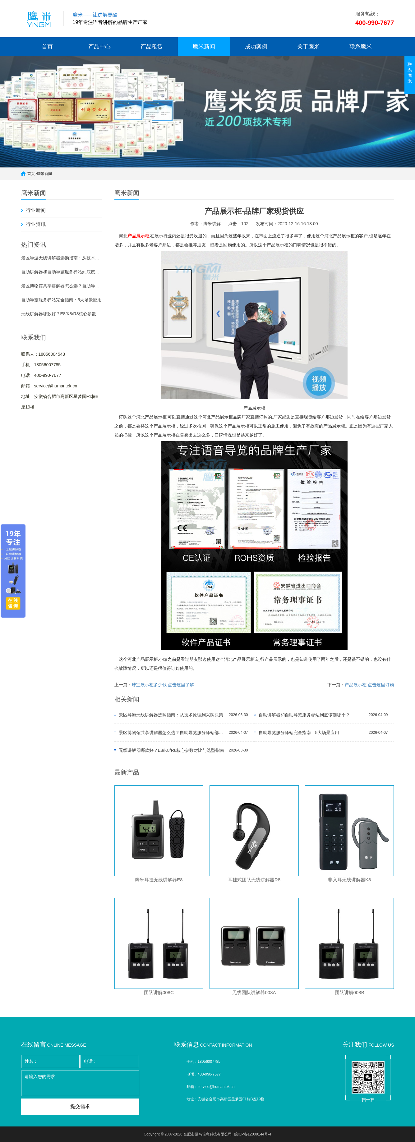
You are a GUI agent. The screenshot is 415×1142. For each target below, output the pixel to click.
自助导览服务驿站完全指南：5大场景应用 (61, 299)
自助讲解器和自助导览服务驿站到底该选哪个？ (61, 271)
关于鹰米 (308, 46)
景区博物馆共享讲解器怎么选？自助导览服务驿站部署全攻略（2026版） (61, 285)
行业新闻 (36, 210)
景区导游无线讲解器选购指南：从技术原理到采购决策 (61, 257)
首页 (47, 46)
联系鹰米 (360, 46)
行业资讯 (36, 224)
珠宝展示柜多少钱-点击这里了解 (163, 684)
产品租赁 (152, 46)
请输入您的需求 (80, 1083)
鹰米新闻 (204, 46)
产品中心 (99, 46)
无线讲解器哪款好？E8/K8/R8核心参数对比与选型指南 (61, 313)
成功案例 (256, 46)
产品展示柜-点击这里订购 (369, 684)
